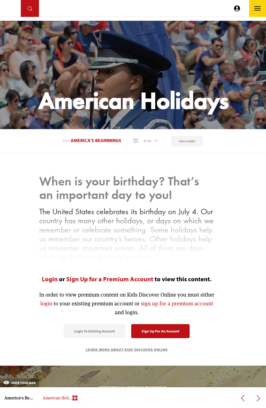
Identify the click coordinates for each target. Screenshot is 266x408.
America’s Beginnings (96, 140)
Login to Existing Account (94, 331)
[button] (146, 140)
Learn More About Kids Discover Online (127, 349)
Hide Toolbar (19, 382)
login (46, 303)
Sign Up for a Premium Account (109, 279)
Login (50, 279)
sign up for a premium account (177, 303)
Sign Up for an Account (160, 331)
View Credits (187, 141)
